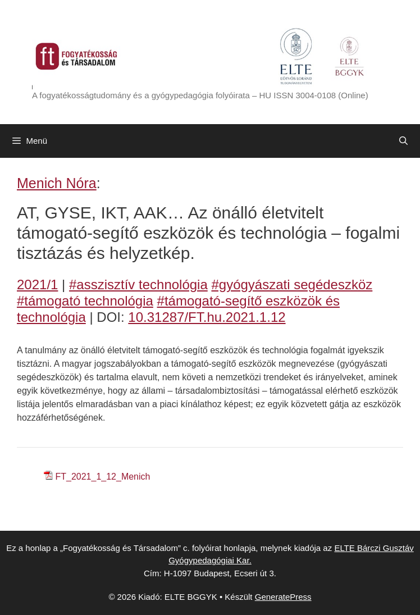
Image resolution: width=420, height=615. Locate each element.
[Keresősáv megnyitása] (403, 141)
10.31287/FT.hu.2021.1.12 (206, 317)
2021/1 (37, 284)
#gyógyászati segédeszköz (291, 284)
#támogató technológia (85, 300)
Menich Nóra (57, 183)
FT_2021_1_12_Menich (102, 476)
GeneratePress (283, 597)
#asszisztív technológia (138, 284)
